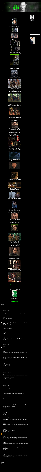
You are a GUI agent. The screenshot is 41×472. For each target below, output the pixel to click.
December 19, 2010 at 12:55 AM (7, 414)
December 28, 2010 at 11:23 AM (7, 457)
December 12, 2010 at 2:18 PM (7, 385)
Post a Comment (2, 462)
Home (14, 463)
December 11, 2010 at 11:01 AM (7, 365)
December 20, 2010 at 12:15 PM (7, 431)
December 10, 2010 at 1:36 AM (7, 310)
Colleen (3, 351)
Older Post (27, 463)
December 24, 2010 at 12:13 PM (7, 449)
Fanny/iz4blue (4, 442)
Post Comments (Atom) (6, 464)
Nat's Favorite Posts (3, 304)
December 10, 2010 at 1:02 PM (7, 358)
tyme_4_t (3, 321)
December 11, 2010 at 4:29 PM (7, 378)
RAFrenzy (4, 332)
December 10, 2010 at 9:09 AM (7, 344)
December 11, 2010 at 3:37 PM (7, 372)
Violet (3, 387)
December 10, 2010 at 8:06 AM (7, 339)
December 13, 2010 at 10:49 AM (7, 394)
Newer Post (2, 463)
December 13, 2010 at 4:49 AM (7, 389)
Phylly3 (3, 346)
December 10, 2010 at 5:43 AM (7, 324)
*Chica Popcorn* (4, 312)
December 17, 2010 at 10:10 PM (7, 407)
